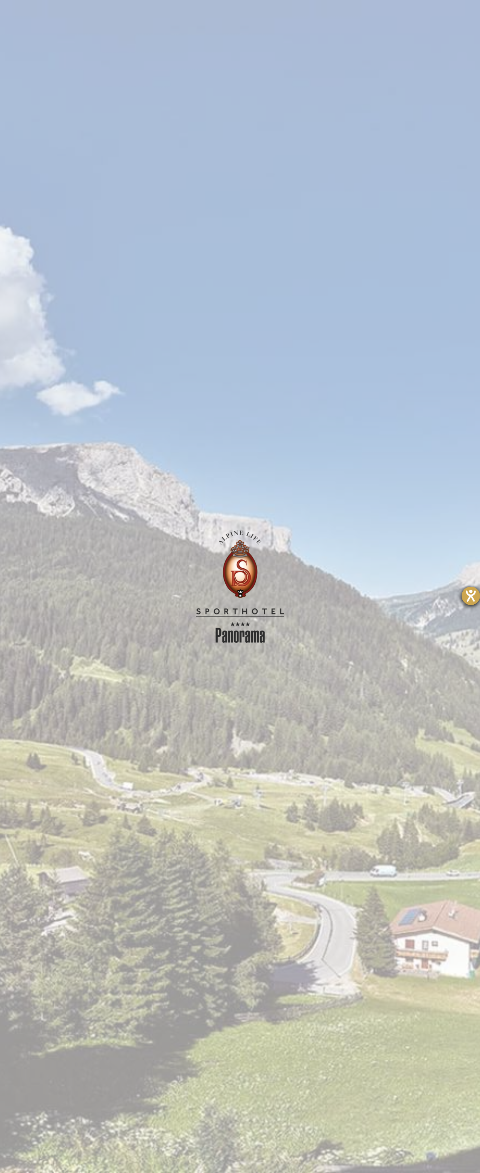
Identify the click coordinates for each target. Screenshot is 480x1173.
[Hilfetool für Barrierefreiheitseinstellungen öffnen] (471, 596)
